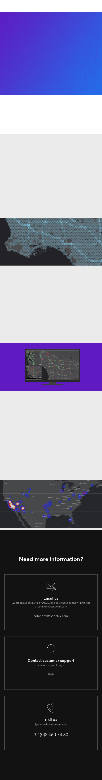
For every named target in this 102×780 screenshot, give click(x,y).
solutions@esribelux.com (51, 616)
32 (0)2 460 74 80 (51, 734)
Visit (51, 674)
